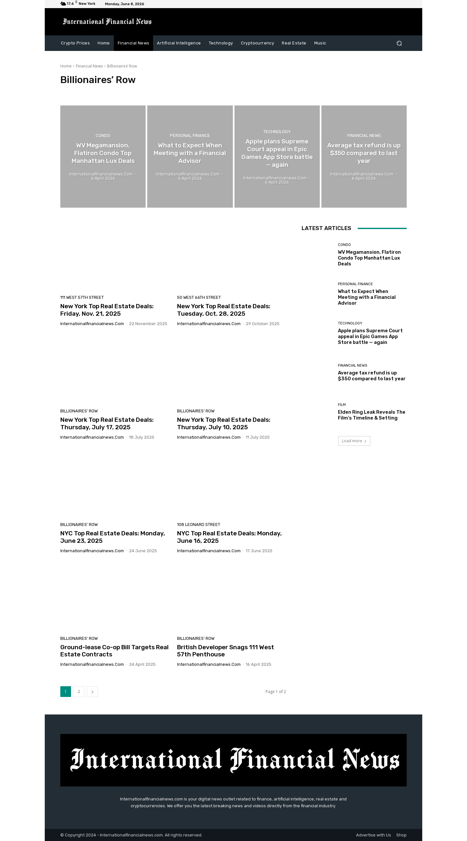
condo (103, 136)
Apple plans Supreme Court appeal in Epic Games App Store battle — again (370, 336)
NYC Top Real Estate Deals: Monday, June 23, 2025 (112, 537)
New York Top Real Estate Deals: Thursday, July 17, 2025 (107, 423)
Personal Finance (190, 136)
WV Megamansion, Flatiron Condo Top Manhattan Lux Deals (369, 258)
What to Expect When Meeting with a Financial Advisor (367, 297)
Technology (277, 132)
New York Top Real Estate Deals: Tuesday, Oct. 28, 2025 (223, 309)
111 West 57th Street (82, 297)
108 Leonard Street (198, 524)
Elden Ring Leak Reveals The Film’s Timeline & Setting (371, 415)
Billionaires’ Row (79, 411)
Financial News (89, 66)
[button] (399, 43)
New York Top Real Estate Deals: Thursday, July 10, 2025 (223, 423)
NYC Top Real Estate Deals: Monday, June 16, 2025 (229, 537)
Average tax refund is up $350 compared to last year (372, 376)
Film (342, 405)
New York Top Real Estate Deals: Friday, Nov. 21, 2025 (107, 309)
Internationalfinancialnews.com (92, 323)
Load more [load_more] (354, 441)
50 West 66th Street (199, 297)
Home (66, 66)
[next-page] (92, 691)
